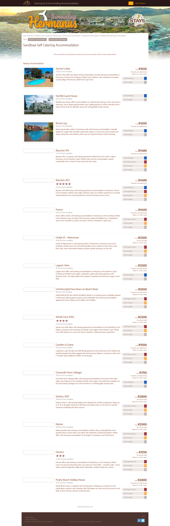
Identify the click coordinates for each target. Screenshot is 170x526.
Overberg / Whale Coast (53, 36)
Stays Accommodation (81, 522)
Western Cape (39, 36)
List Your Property (31, 519)
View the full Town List (85, 507)
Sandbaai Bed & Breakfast (57, 39)
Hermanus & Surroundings (71, 36)
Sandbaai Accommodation (90, 36)
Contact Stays (29, 517)
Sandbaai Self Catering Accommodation (113, 36)
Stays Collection (28, 36)
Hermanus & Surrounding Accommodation (39, 522)
